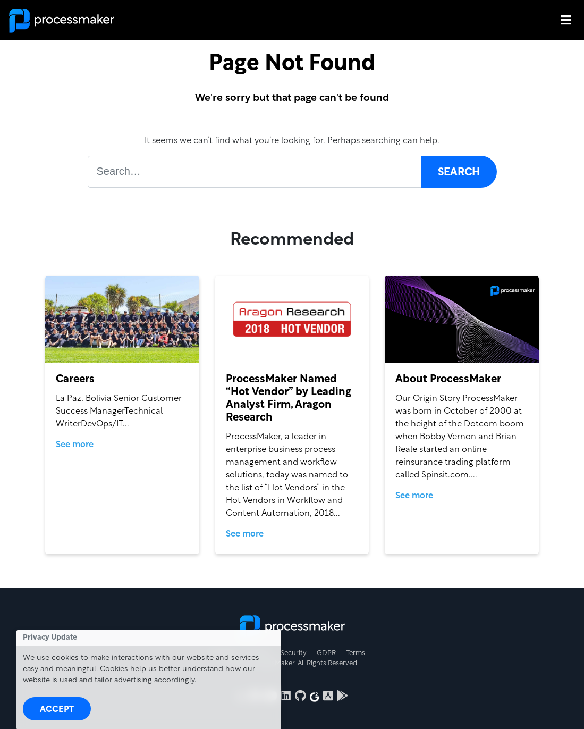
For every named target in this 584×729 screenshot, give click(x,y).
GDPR (326, 653)
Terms (355, 653)
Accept (57, 710)
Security (294, 653)
